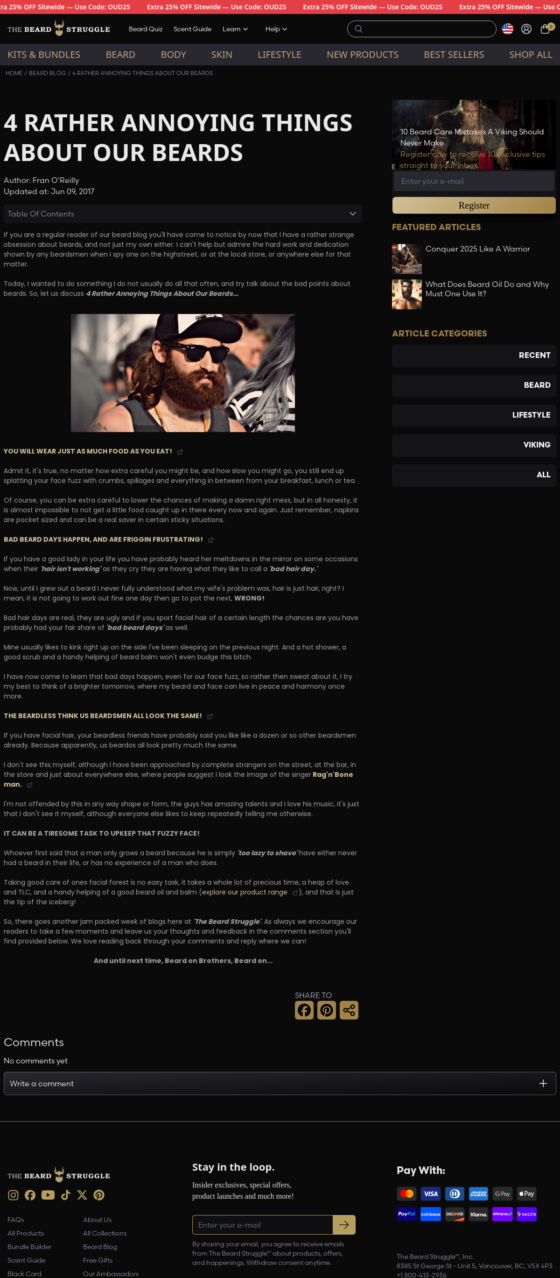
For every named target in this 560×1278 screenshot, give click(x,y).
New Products (363, 54)
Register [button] (474, 205)
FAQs (15, 1219)
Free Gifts (97, 1260)
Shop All (530, 54)
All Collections (104, 1233)
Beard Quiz (145, 29)
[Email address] (474, 181)
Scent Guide (192, 29)
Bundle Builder (29, 1247)
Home (14, 73)
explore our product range (244, 892)
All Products (25, 1233)
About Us (97, 1219)
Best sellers (454, 54)
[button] (304, 1010)
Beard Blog (47, 73)
